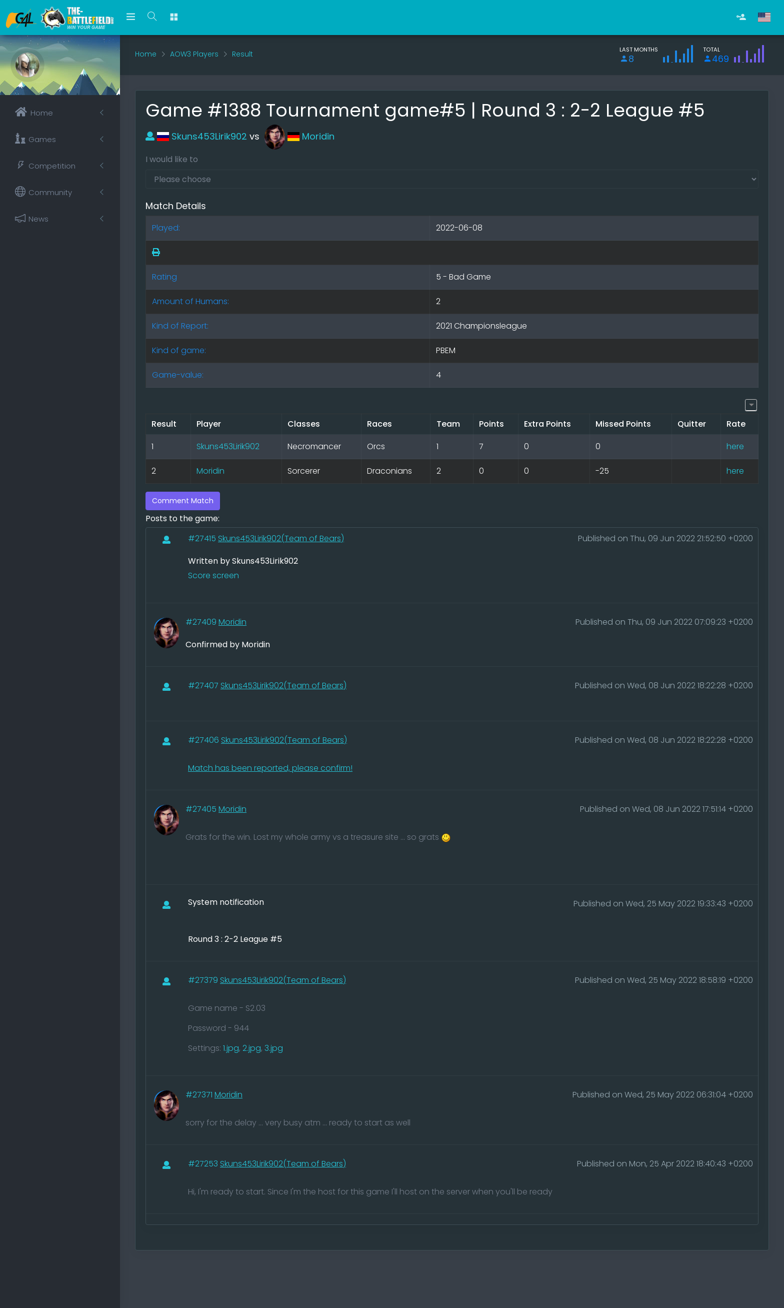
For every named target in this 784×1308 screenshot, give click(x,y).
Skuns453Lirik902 (196, 136)
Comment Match (183, 501)
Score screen (213, 575)
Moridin (299, 136)
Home (145, 54)
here (735, 446)
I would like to (172, 159)
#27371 (200, 1094)
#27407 (204, 685)
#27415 (203, 538)
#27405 (202, 809)
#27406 (204, 740)
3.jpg (273, 1048)
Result (242, 54)
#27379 (204, 980)
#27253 (204, 1163)
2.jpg (251, 1048)
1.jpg (231, 1048)
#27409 (202, 622)
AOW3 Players (194, 54)
